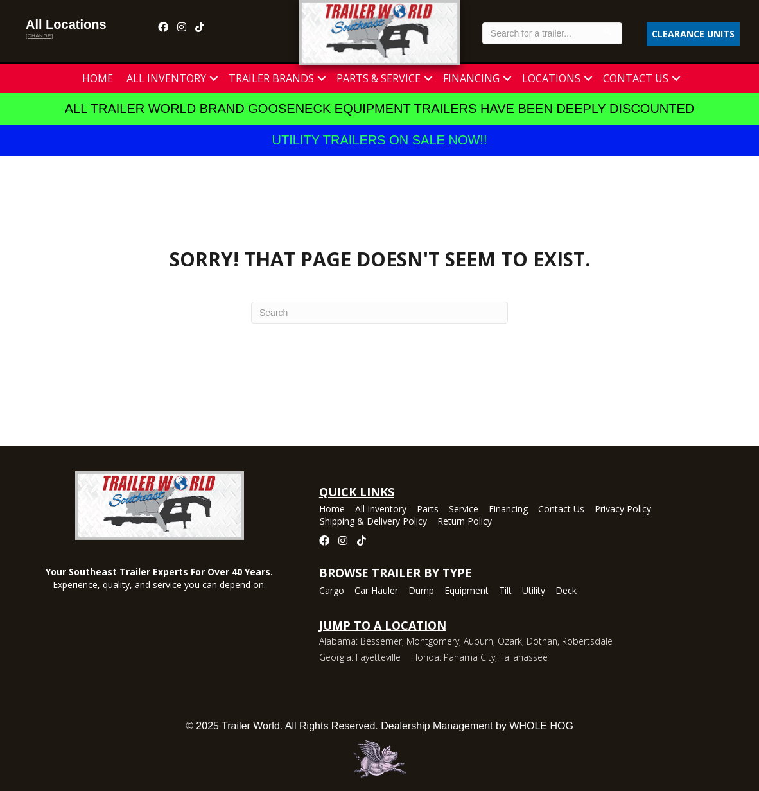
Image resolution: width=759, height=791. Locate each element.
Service (463, 510)
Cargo (331, 591)
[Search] (379, 313)
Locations (551, 78)
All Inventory (166, 78)
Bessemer (381, 641)
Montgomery (432, 641)
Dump (421, 591)
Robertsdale (587, 641)
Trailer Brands (271, 78)
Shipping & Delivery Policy (373, 522)
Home (97, 78)
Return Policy (464, 522)
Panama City (469, 657)
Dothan (542, 641)
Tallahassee (524, 657)
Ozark (510, 641)
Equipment (466, 591)
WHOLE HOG (541, 725)
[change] (39, 36)
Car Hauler (376, 591)
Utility (533, 591)
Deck (566, 591)
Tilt (505, 591)
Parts (428, 510)
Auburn (478, 641)
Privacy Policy (623, 510)
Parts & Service (378, 78)
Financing (471, 78)
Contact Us (635, 78)
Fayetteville (378, 657)
